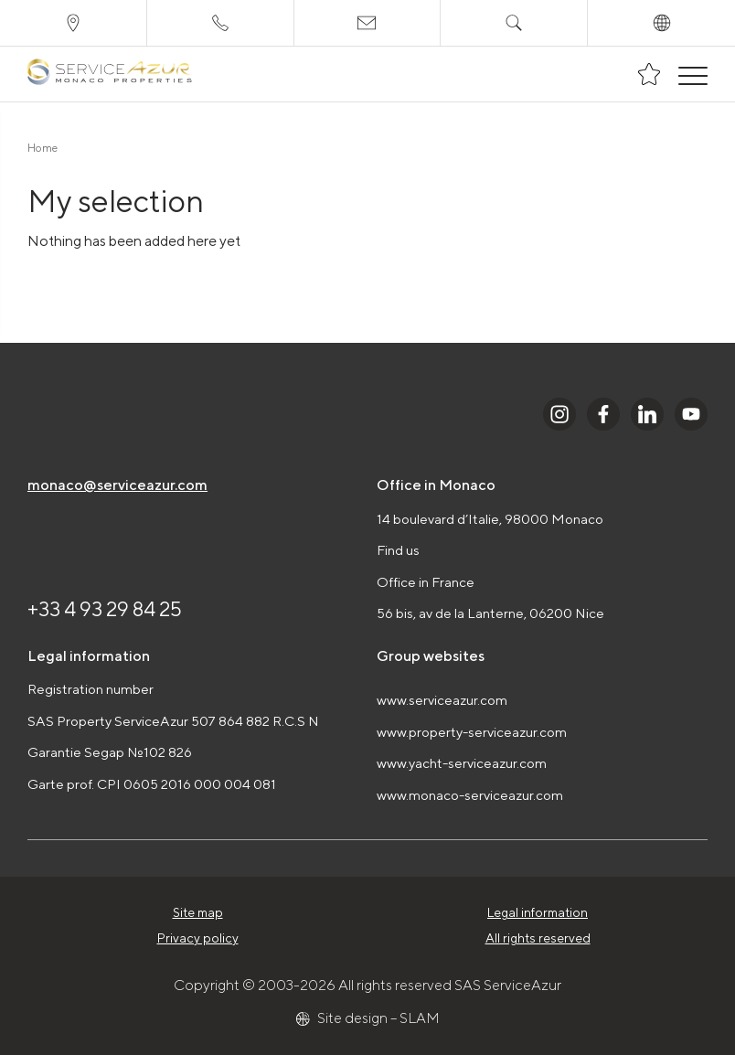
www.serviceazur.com (442, 700)
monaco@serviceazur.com (117, 485)
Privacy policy (198, 938)
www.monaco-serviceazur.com (470, 795)
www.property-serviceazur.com (472, 732)
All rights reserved (538, 938)
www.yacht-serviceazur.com (462, 763)
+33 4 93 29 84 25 (104, 609)
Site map (198, 912)
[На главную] (109, 74)
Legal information (537, 912)
